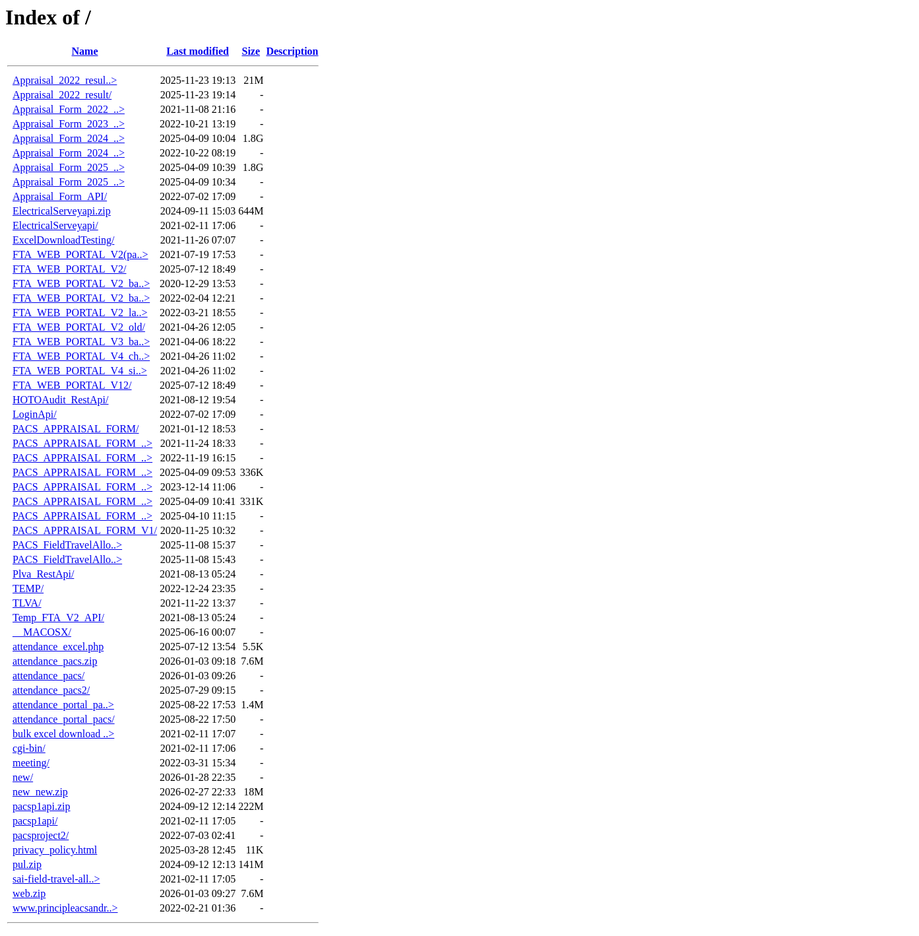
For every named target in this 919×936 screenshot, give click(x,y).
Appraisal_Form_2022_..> (69, 109)
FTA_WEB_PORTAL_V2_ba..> (81, 283)
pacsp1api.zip (42, 806)
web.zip (29, 893)
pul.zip (27, 864)
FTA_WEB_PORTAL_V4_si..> (80, 370)
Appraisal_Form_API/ (60, 196)
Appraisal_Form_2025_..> (69, 167)
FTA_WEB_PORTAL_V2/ (69, 269)
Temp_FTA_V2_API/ (58, 617)
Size (251, 51)
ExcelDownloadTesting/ (63, 240)
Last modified (197, 51)
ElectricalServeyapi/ (55, 225)
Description (292, 51)
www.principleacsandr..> (65, 908)
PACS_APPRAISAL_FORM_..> (82, 443)
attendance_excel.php (58, 646)
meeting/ (31, 762)
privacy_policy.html (55, 849)
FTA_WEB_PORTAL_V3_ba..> (81, 341)
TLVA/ (27, 603)
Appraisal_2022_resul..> (65, 80)
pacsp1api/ (35, 820)
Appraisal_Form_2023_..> (69, 123)
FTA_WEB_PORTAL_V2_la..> (80, 312)
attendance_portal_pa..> (63, 704)
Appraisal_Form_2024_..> (69, 138)
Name (85, 51)
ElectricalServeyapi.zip (62, 211)
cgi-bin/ (29, 748)
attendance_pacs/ (48, 675)
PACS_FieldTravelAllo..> (67, 545)
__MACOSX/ (42, 632)
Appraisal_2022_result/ (62, 94)
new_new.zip (40, 791)
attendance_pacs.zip (55, 661)
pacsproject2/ (41, 835)
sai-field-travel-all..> (56, 879)
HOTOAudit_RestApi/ (60, 399)
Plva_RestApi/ (43, 574)
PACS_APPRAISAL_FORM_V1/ (85, 530)
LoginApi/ (35, 414)
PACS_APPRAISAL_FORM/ (76, 428)
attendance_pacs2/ (51, 690)
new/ (23, 777)
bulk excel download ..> (63, 733)
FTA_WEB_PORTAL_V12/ (72, 385)
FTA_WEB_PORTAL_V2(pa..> (80, 254)
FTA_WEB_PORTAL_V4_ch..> (81, 356)
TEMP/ (28, 588)
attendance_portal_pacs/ (64, 719)
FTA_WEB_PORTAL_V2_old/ (79, 327)
